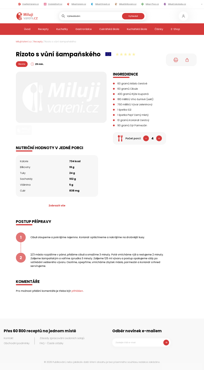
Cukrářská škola (109, 29)
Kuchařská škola (137, 29)
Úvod (27, 29)
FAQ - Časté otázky (51, 343)
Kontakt (8, 338)
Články (159, 29)
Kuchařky (62, 29)
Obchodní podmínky (17, 343)
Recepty (43, 29)
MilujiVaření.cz (24, 41)
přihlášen (77, 291)
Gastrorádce (83, 29)
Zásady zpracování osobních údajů (62, 338)
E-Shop (175, 29)
